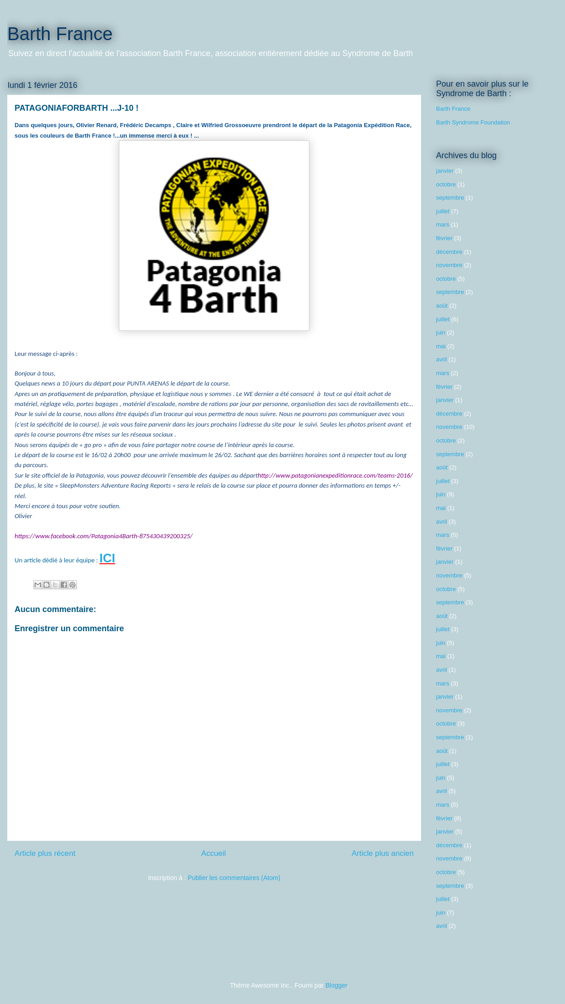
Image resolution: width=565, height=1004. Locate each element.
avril (441, 359)
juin (440, 332)
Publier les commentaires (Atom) (234, 877)
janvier (444, 170)
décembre (449, 251)
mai (441, 346)
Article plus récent (45, 853)
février (444, 238)
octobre (446, 184)
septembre (450, 197)
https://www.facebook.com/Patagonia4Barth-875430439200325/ (104, 536)
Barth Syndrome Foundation (473, 122)
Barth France (60, 34)
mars (442, 224)
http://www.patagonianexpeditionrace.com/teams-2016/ (335, 475)
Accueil (213, 853)
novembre (449, 265)
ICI (107, 558)
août (441, 305)
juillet (443, 211)
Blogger (336, 985)
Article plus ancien (383, 853)
